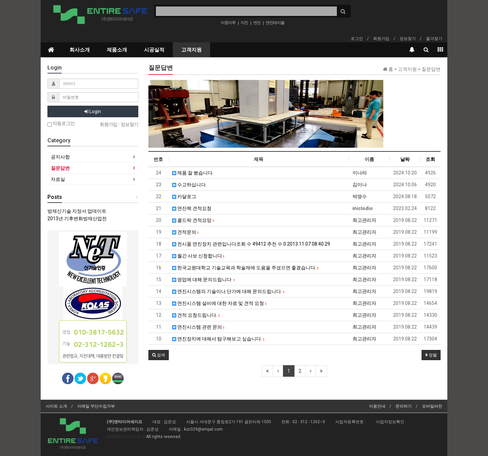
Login (92, 111)
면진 (257, 22)
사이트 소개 (56, 406)
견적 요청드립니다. (196, 315)
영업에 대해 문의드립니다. (203, 279)
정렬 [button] (431, 355)
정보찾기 (408, 38)
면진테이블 (275, 22)
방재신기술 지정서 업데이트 (76, 211)
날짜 (405, 159)
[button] (158, 355)
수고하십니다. (189, 184)
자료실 (58, 179)
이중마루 (228, 22)
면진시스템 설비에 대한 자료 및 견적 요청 (219, 303)
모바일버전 (432, 406)
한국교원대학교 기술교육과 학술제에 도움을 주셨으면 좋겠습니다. (245, 267)
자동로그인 (61, 124)
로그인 (357, 38)
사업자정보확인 (390, 421)
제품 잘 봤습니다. (193, 172)
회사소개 (79, 50)
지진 (244, 22)
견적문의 (185, 232)
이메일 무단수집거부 (96, 406)
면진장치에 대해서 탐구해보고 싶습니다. (218, 338)
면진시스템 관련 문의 (198, 327)
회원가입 (381, 38)
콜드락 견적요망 (193, 220)
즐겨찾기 (434, 38)
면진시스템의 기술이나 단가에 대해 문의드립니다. (228, 291)
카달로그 (184, 196)
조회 (430, 159)
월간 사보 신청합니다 (198, 255)
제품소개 (117, 50)
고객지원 (191, 50)
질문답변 (60, 168)
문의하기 (403, 406)
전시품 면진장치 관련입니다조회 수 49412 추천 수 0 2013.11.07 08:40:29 (251, 244)
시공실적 (154, 50)
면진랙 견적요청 (191, 208)
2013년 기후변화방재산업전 (77, 218)
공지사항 (60, 157)
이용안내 (377, 406)
